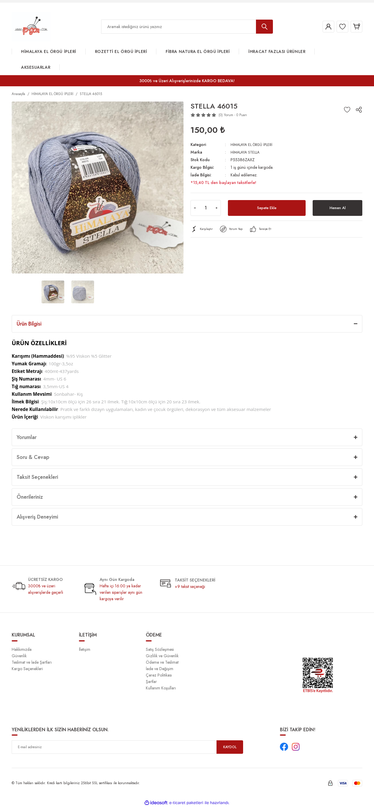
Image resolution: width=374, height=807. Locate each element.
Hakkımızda (22, 649)
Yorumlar (27, 437)
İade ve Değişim (159, 669)
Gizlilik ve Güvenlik (162, 656)
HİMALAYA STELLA (247, 152)
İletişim (84, 649)
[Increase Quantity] (216, 208)
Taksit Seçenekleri (37, 477)
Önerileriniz (30, 497)
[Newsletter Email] (127, 747)
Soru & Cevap (33, 457)
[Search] (187, 27)
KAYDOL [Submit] (230, 747)
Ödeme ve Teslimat (162, 662)
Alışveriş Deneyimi (37, 517)
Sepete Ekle (266, 207)
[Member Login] (319, 27)
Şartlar (151, 681)
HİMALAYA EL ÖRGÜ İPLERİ (254, 144)
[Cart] (354, 27)
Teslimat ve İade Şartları (32, 662)
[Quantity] (205, 208)
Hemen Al (337, 207)
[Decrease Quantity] (195, 208)
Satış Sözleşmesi (160, 649)
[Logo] (31, 26)
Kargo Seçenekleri (27, 669)
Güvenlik (19, 656)
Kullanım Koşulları (161, 688)
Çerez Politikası (159, 675)
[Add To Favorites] (347, 109)
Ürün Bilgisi (29, 324)
